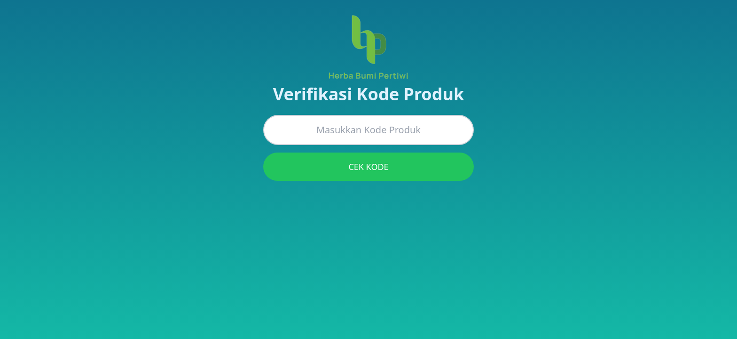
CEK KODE (368, 166)
